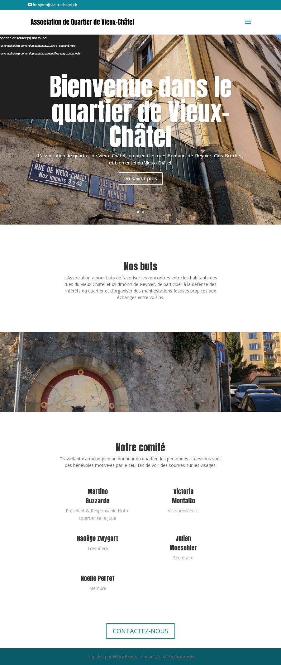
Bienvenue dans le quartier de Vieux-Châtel (141, 111)
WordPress (125, 656)
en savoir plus (140, 178)
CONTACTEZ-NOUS (140, 631)
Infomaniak (182, 656)
